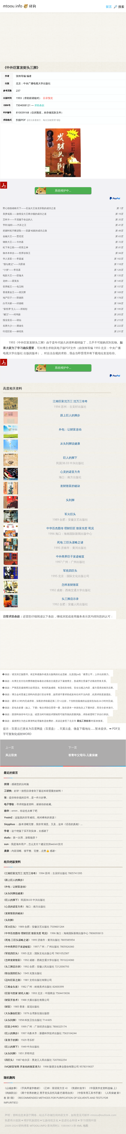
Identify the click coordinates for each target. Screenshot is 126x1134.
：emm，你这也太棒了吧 (20, 810)
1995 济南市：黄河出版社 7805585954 (39, 940)
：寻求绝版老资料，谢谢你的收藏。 (28, 804)
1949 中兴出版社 (21, 1046)
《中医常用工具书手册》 (89, 1092)
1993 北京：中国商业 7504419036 (36, 993)
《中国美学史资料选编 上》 (103, 1088)
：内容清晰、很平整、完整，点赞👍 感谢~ (29, 850)
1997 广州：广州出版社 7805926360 (38, 946)
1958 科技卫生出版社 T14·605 (27, 1019)
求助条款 (39, 105)
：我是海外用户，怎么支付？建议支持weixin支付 (33, 844)
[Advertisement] (63, 37)
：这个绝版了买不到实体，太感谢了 (26, 831)
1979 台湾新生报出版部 (26, 1013)
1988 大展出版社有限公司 (26, 1000)
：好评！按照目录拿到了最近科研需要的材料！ (33, 790)
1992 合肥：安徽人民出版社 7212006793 (36, 966)
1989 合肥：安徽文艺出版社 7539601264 (33, 926)
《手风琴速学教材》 (30, 1088)
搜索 (121, 7)
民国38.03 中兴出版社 (24, 899)
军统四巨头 (70, 570)
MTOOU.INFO (38, 1125)
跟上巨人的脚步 (70, 415)
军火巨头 (70, 514)
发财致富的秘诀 (70, 485)
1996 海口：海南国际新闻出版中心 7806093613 (53, 933)
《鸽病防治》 (11, 1092)
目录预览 (48, 98)
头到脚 (70, 500)
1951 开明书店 (18, 1053)
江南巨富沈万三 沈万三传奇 (70, 401)
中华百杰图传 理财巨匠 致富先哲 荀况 (70, 528)
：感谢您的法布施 (16, 784)
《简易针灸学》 (78, 1088)
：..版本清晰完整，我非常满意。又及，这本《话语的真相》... (43, 824)
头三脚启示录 (70, 598)
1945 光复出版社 (22, 973)
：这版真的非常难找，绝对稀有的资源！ (30, 817)
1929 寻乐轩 (18, 1040)
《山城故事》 (11, 1088)
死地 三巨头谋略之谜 (70, 542)
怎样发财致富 (70, 584)
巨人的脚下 (70, 457)
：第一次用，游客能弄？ (20, 837)
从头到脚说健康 (70, 443)
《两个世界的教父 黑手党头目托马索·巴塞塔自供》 (47, 1092)
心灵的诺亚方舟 (70, 471)
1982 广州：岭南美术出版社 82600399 (33, 986)
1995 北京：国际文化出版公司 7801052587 (36, 953)
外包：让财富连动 (70, 429)
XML (79, 1125)
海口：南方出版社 (24, 906)
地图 (85, 1125)
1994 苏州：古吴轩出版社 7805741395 (42, 873)
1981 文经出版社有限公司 (27, 980)
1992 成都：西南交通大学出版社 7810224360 (38, 959)
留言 (109, 7)
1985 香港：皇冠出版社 (21, 1006)
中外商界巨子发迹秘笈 (70, 556)
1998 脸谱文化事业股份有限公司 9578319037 (48, 1066)
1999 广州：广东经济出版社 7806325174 (35, 1026)
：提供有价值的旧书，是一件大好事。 (26, 797)
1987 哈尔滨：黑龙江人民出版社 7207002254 (35, 1059)
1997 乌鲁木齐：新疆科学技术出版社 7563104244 (40, 1033)
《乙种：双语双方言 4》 (55, 1088)
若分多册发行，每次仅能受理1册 (43, 120)
